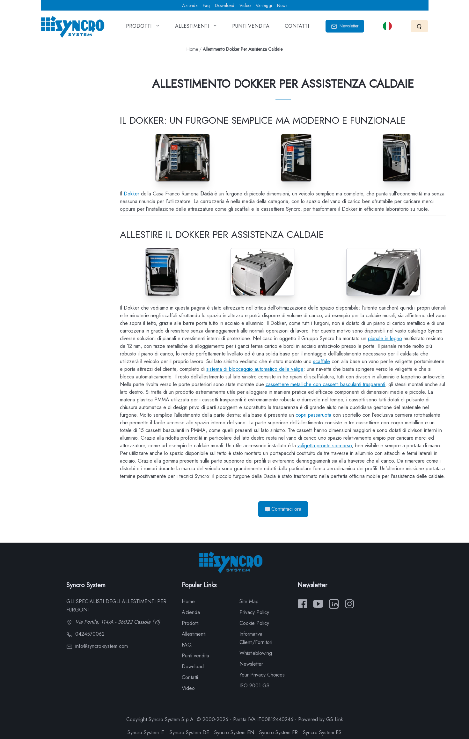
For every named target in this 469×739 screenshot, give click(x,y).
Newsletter (345, 26)
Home (192, 49)
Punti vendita (195, 655)
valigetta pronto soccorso (324, 445)
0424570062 (85, 634)
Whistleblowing (255, 653)
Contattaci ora (283, 509)
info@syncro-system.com (97, 646)
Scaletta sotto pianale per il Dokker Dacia (44, 205)
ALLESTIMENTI (196, 28)
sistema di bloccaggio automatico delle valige (255, 369)
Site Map (249, 601)
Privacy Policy (254, 612)
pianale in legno (385, 338)
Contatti (190, 677)
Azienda (190, 5)
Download (224, 5)
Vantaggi (264, 5)
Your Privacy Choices (262, 674)
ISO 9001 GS (254, 685)
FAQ (187, 644)
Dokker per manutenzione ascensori (43, 228)
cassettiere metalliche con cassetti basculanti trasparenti (325, 384)
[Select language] (387, 26)
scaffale (321, 361)
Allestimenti (194, 634)
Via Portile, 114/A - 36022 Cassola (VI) (113, 622)
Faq (206, 5)
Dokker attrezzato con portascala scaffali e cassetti (45, 159)
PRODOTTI (143, 28)
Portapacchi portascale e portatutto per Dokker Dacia (45, 136)
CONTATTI (297, 28)
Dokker (131, 193)
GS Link (334, 719)
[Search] (419, 26)
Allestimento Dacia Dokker (43, 94)
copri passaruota (313, 415)
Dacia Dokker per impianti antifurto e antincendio (43, 251)
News (282, 5)
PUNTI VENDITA (250, 28)
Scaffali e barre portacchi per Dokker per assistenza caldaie (47, 182)
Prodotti (190, 623)
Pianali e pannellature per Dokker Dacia (42, 113)
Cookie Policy (254, 623)
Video (245, 5)
